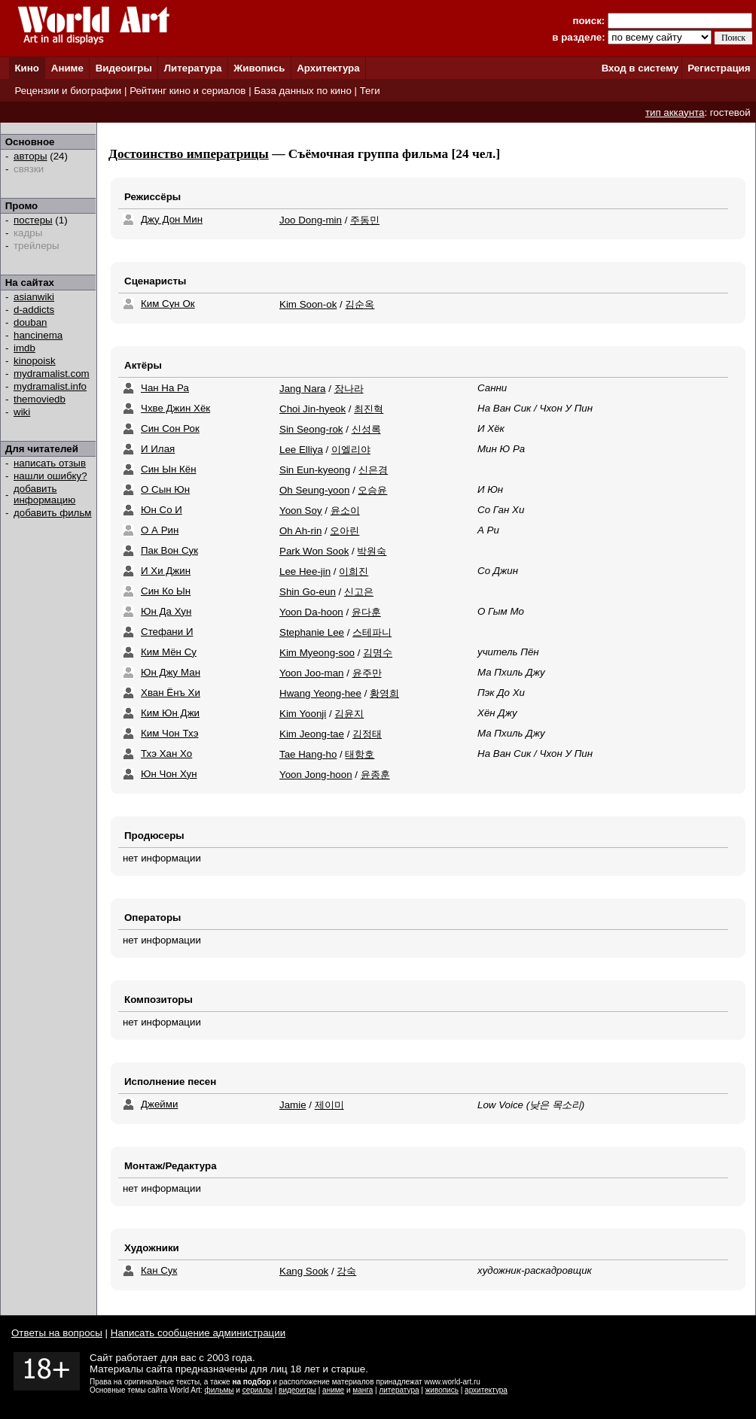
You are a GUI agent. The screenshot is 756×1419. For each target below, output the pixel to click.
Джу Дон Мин (172, 219)
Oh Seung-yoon (314, 490)
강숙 (346, 1271)
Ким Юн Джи (170, 713)
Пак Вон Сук (169, 550)
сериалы (257, 1390)
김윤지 (349, 713)
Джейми (159, 1104)
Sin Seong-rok (311, 429)
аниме (333, 1390)
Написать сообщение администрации (198, 1332)
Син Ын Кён (169, 469)
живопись (442, 1390)
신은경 (373, 470)
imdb (24, 348)
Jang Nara (302, 388)
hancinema (38, 335)
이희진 (353, 571)
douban (30, 322)
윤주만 (367, 673)
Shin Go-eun (307, 591)
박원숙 (371, 551)
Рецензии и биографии (67, 90)
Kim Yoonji (302, 713)
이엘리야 (350, 449)
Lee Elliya (301, 449)
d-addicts (34, 309)
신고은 (358, 591)
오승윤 (372, 490)
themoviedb (40, 399)
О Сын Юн (165, 489)
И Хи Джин (166, 570)
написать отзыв (50, 463)
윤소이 (345, 510)
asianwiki (34, 296)
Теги (370, 90)
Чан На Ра (165, 387)
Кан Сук (159, 1270)
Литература (193, 68)
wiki (22, 412)
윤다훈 (366, 612)
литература (399, 1390)
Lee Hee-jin (305, 571)
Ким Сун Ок (168, 303)
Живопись (259, 68)
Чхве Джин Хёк (175, 408)
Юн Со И (161, 509)
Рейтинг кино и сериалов (187, 90)
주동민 (365, 220)
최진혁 (368, 409)
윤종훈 (375, 774)
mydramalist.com (52, 373)
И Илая (158, 448)
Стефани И (167, 631)
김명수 (377, 652)
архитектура (486, 1390)
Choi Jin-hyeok (312, 409)
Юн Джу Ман (170, 672)
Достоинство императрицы (188, 154)
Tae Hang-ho (308, 754)
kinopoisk (35, 360)
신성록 (366, 429)
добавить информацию (44, 494)
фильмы (219, 1390)
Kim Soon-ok (308, 304)
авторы (30, 156)
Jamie (292, 1105)
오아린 (344, 530)
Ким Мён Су (169, 652)
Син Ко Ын (166, 591)
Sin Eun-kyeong (314, 470)
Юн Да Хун (166, 611)
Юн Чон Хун (169, 773)
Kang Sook (303, 1271)
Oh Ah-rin (300, 530)
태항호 (359, 754)
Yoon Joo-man (311, 673)
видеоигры (297, 1390)
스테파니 (372, 632)
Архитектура (328, 68)
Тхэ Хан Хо (166, 753)
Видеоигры (124, 68)
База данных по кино (302, 90)
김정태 (367, 734)
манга (362, 1390)
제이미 (329, 1105)
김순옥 (359, 304)
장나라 (349, 388)
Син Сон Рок (170, 428)
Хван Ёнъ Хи (170, 692)
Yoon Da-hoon (311, 612)
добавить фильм (53, 512)
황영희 (384, 693)
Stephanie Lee (311, 632)
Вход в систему (640, 68)
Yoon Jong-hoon (315, 774)
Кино (26, 68)
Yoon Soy (300, 510)
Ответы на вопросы (56, 1332)
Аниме (67, 68)
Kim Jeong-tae (311, 734)
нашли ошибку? (50, 476)
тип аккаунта (675, 112)
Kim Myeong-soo (317, 652)
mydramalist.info (50, 386)
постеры (33, 220)
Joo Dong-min (310, 220)
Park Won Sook (314, 551)
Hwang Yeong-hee (320, 693)
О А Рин (159, 530)
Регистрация (718, 68)
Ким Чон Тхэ (169, 733)
